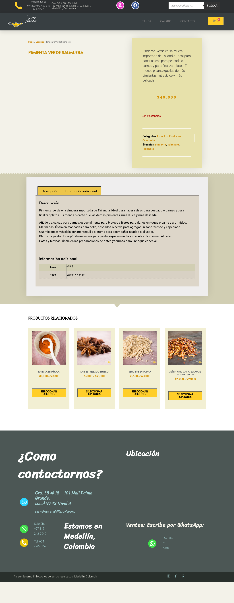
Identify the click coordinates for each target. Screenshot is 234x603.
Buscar (212, 5)
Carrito (165, 21)
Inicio (31, 36)
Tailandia (148, 159)
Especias (40, 36)
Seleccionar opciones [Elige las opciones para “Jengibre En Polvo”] (140, 414)
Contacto (187, 21)
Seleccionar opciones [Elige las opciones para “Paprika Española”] (49, 414)
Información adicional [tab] (81, 211)
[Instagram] (168, 597)
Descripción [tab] (50, 211)
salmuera (173, 155)
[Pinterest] (183, 597)
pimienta (160, 155)
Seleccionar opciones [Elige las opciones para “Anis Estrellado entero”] (94, 414)
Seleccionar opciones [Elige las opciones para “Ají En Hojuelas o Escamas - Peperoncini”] (185, 416)
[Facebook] (176, 597)
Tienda (146, 21)
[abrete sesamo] (166, 511)
